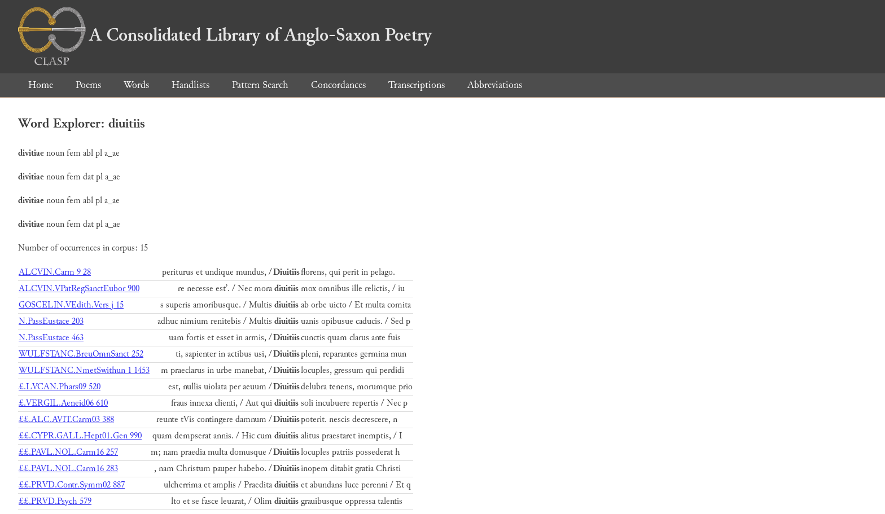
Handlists (190, 85)
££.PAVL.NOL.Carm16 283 (68, 468)
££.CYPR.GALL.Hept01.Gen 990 (80, 435)
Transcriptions (416, 85)
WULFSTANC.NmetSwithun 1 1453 (84, 370)
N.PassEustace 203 (51, 321)
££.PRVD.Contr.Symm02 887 (72, 484)
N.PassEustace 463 (51, 337)
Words (136, 85)
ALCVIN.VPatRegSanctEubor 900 (79, 288)
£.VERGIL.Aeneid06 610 (63, 403)
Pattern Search (260, 85)
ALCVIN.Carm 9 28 (55, 272)
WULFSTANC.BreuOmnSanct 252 (81, 354)
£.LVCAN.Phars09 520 (59, 386)
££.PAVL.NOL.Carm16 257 (68, 452)
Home (40, 85)
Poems (88, 85)
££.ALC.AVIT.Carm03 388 (66, 419)
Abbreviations (494, 85)
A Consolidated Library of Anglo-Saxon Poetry (225, 35)
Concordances (338, 85)
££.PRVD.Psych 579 (55, 501)
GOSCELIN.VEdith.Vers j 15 (71, 304)
